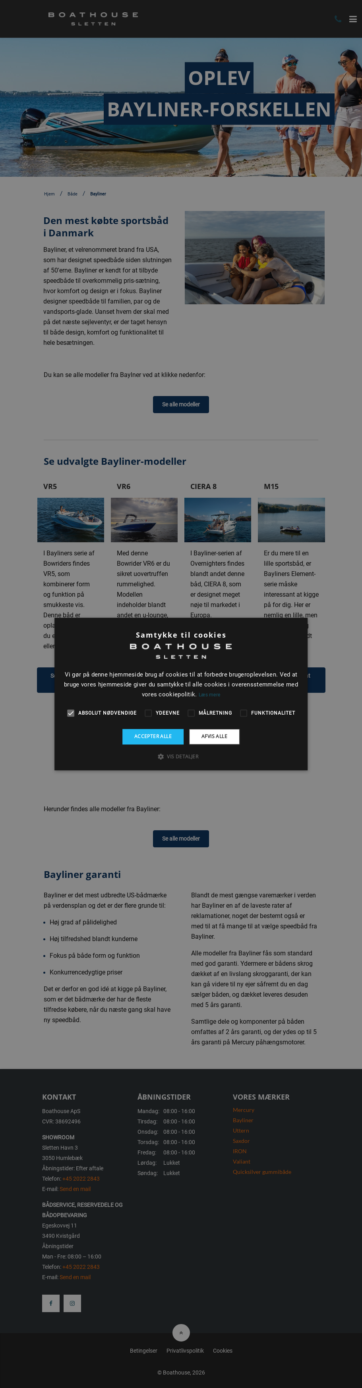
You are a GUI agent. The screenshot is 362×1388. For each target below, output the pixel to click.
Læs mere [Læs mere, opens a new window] (209, 695)
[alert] (181, 694)
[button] (181, 756)
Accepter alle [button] (153, 736)
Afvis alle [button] (214, 736)
